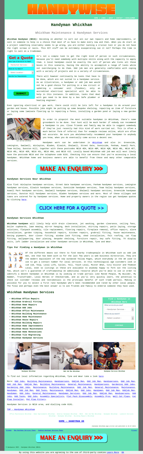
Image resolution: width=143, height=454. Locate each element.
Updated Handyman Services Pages (50, 430)
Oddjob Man (30, 384)
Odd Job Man (94, 381)
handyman (12, 158)
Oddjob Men (78, 381)
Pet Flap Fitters (36, 399)
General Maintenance (79, 384)
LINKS (103, 18)
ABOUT (111, 18)
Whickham (97, 142)
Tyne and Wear (103, 242)
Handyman (12, 390)
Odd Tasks (41, 390)
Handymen (98, 390)
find (15, 184)
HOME (96, 18)
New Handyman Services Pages (25, 430)
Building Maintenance (39, 381)
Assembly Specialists (52, 396)
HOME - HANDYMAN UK (71, 421)
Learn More (113, 452)
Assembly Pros (102, 396)
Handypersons (62, 381)
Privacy (134, 430)
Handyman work (51, 142)
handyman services (48, 197)
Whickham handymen (17, 224)
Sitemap (9, 430)
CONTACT (119, 18)
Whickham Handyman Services (30, 292)
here (24, 200)
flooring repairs (75, 230)
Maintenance (39, 387)
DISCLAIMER (130, 18)
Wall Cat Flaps (121, 396)
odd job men (108, 151)
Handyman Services (69, 393)
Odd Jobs (20, 381)
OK (123, 452)
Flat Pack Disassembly (79, 396)
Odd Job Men (14, 384)
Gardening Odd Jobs (123, 384)
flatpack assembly (30, 230)
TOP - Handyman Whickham (21, 409)
